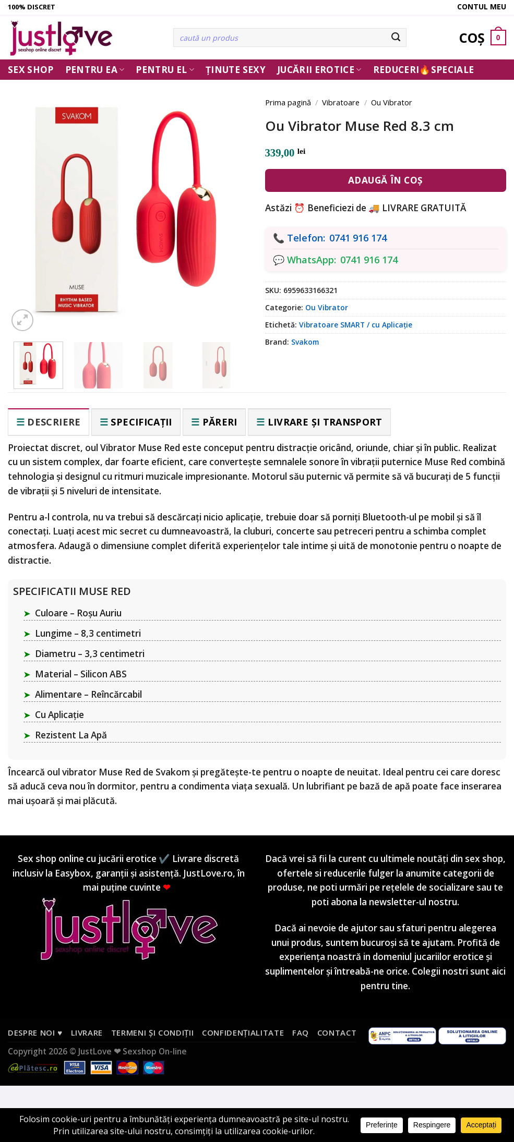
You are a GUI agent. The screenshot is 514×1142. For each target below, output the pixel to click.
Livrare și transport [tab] (325, 422)
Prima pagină (288, 102)
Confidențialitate (243, 1032)
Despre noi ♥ (35, 1032)
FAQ (300, 1032)
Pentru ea (95, 70)
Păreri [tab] (219, 422)
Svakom (305, 342)
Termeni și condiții (152, 1032)
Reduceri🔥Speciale (423, 70)
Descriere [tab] (53, 422)
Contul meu (481, 6)
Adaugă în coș (385, 180)
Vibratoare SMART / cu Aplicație (355, 325)
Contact (337, 1032)
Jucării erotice (319, 70)
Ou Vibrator (391, 102)
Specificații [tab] (141, 422)
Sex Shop (31, 70)
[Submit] (396, 37)
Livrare (87, 1032)
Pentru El (165, 70)
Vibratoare (341, 102)
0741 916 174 (358, 238)
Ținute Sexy (236, 70)
